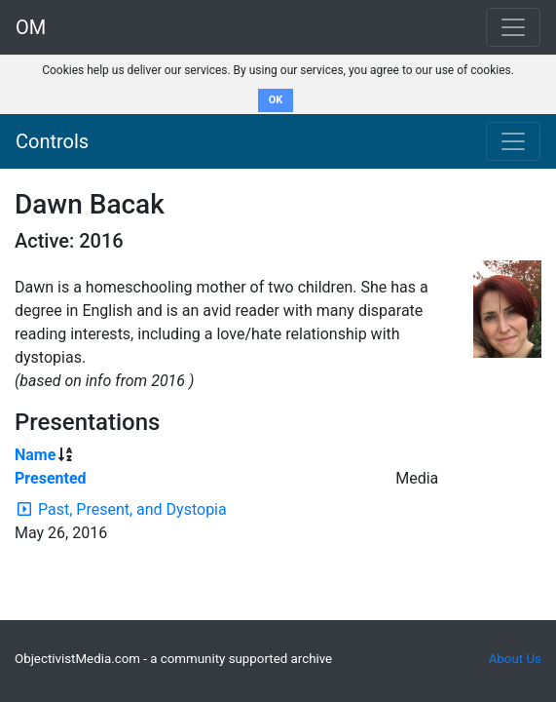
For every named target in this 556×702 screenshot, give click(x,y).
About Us (515, 658)
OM (31, 27)
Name (35, 455)
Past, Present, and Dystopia (132, 509)
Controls (52, 141)
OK (276, 100)
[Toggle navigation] (513, 141)
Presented (51, 478)
